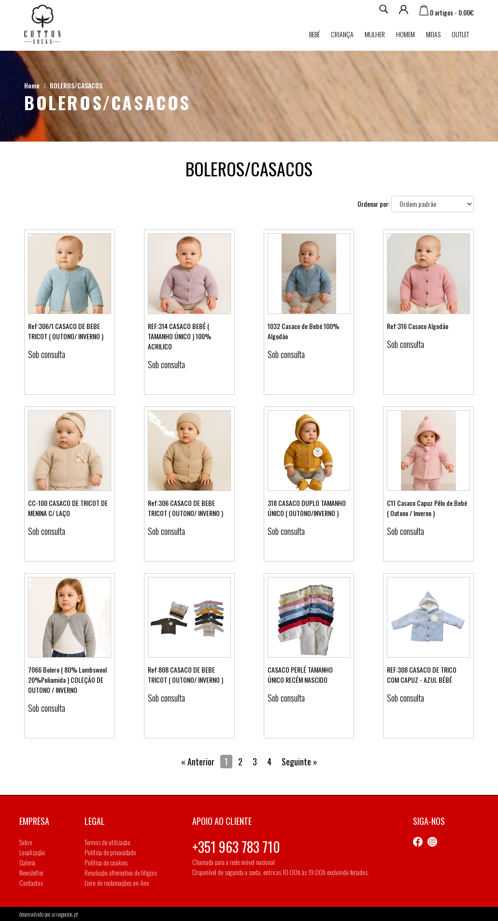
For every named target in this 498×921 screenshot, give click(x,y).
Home (32, 85)
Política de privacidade (110, 852)
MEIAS (433, 34)
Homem (405, 34)
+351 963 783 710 (236, 847)
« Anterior (197, 761)
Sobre (25, 842)
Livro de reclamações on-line (117, 883)
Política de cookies (106, 862)
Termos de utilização (107, 842)
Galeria (27, 862)
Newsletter (31, 872)
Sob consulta (46, 354)
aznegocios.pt (65, 914)
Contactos (31, 883)
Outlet (460, 34)
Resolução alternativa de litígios (121, 872)
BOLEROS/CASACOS (76, 85)
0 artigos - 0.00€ (446, 12)
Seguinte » (299, 761)
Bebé (314, 34)
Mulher (375, 34)
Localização (32, 852)
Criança (342, 34)
